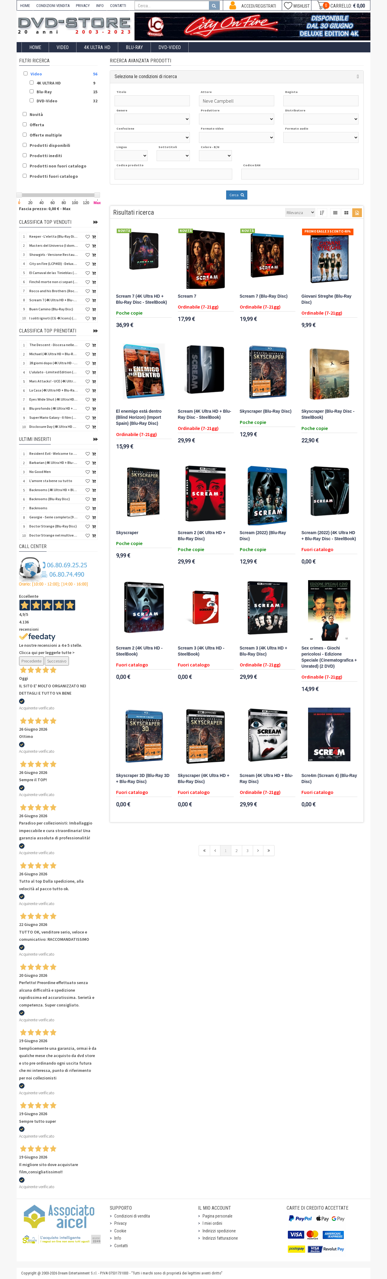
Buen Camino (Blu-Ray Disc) (51, 309)
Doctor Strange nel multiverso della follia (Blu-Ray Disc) (53, 535)
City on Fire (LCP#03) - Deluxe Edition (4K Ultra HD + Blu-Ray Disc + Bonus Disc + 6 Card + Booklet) (53, 263)
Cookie (120, 1230)
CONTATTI (118, 5)
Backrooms (38, 508)
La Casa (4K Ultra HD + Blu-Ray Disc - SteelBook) (53, 390)
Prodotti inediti (46, 155)
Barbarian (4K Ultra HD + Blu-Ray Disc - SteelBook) (53, 462)
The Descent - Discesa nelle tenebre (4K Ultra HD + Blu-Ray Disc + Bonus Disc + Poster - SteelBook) (53, 344)
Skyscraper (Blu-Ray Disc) (266, 411)
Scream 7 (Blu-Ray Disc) (264, 296)
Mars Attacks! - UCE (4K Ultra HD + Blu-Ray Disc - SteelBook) (53, 381)
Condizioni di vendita (132, 1216)
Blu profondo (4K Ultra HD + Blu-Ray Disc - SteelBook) (53, 408)
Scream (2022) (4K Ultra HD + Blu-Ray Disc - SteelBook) (328, 535)
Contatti (121, 1245)
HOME (25, 5)
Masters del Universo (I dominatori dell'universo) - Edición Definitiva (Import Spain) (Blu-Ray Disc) (53, 245)
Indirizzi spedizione (219, 1230)
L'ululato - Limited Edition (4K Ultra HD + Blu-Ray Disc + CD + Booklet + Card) (53, 372)
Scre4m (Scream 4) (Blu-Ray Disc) (329, 778)
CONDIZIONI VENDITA (53, 5)
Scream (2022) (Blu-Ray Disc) (263, 535)
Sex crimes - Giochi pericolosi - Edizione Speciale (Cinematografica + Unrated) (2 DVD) (329, 657)
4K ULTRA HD (97, 47)
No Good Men (40, 471)
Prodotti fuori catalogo (54, 176)
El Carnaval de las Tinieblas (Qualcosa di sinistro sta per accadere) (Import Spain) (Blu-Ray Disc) (53, 272)
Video (63, 47)
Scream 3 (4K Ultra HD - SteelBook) (201, 651)
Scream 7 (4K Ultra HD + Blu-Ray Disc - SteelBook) (141, 299)
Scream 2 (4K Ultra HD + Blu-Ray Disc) (201, 535)
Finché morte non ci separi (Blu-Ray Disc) (53, 281)
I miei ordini (212, 1223)
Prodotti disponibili (50, 145)
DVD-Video (169, 47)
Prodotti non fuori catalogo (58, 166)
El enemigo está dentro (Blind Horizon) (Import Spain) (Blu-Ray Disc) (139, 417)
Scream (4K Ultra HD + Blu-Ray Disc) (266, 778)
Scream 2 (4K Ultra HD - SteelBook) (139, 651)
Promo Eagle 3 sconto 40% (327, 231)
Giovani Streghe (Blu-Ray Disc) (326, 299)
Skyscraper (127, 532)
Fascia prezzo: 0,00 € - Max (44, 208)
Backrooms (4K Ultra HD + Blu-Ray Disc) (53, 489)
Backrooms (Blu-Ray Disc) (49, 499)
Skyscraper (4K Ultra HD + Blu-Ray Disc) (203, 778)
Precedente (31, 661)
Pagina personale (218, 1216)
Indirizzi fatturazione (220, 1238)
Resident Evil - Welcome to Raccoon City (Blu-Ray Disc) (53, 453)
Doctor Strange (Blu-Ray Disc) (53, 526)
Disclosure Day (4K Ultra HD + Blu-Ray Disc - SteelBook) (53, 426)
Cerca (236, 195)
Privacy (120, 1223)
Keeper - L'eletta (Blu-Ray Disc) (53, 236)
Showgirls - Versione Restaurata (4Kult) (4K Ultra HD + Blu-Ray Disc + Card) (53, 254)
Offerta (37, 124)
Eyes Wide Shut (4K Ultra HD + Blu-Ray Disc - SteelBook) (53, 399)
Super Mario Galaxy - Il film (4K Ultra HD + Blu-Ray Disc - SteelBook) (53, 417)
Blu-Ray (134, 47)
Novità (36, 114)
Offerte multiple (46, 135)
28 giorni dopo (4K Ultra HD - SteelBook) (53, 363)
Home (35, 47)
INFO (100, 5)
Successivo (57, 661)
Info (117, 1238)
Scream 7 (187, 296)
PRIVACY (83, 5)
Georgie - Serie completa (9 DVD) (53, 517)
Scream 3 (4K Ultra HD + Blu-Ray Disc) (263, 651)
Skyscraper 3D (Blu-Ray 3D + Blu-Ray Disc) (143, 778)
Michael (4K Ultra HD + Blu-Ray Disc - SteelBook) (53, 354)
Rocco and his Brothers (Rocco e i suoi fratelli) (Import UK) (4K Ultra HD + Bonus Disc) (53, 291)
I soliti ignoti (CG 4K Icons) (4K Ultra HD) (53, 318)
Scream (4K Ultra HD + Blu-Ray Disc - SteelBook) (204, 414)
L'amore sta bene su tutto (50, 480)
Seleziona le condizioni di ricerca (146, 76)
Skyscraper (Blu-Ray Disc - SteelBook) (327, 414)
